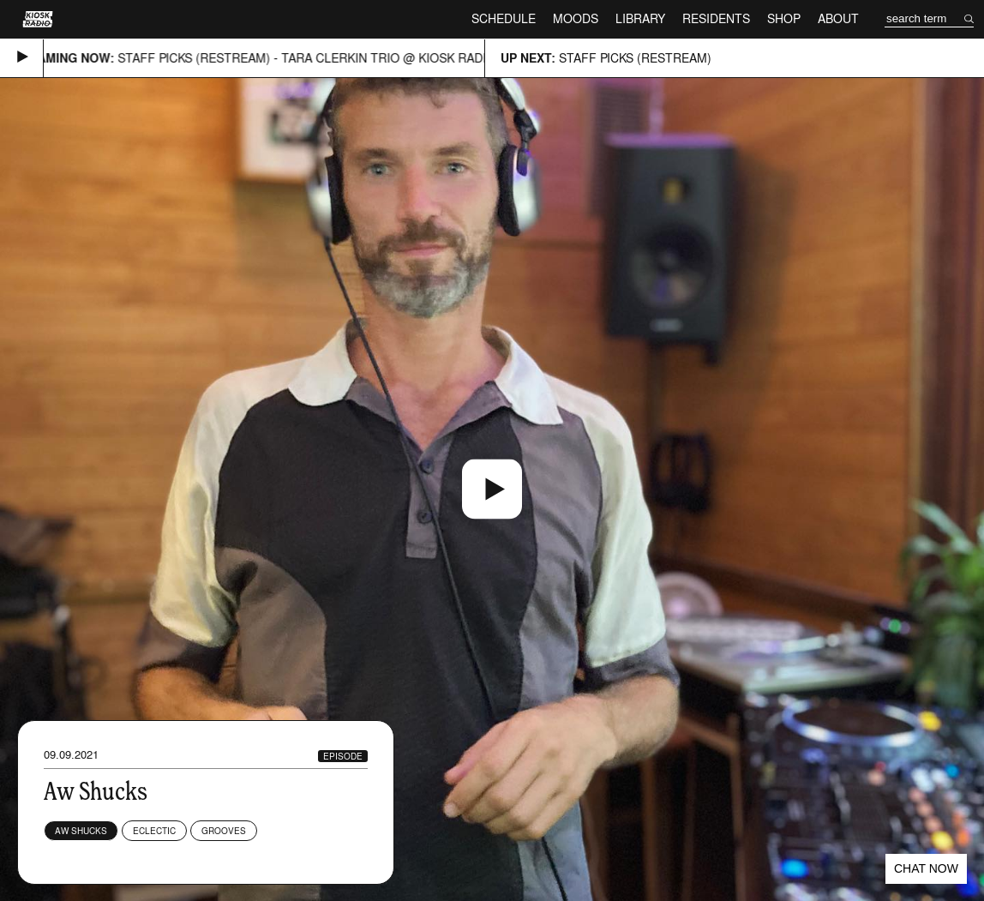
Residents (716, 18)
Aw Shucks (81, 831)
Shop (784, 18)
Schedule (503, 18)
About (838, 18)
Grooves (223, 831)
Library (640, 18)
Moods (575, 18)
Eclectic (154, 831)
